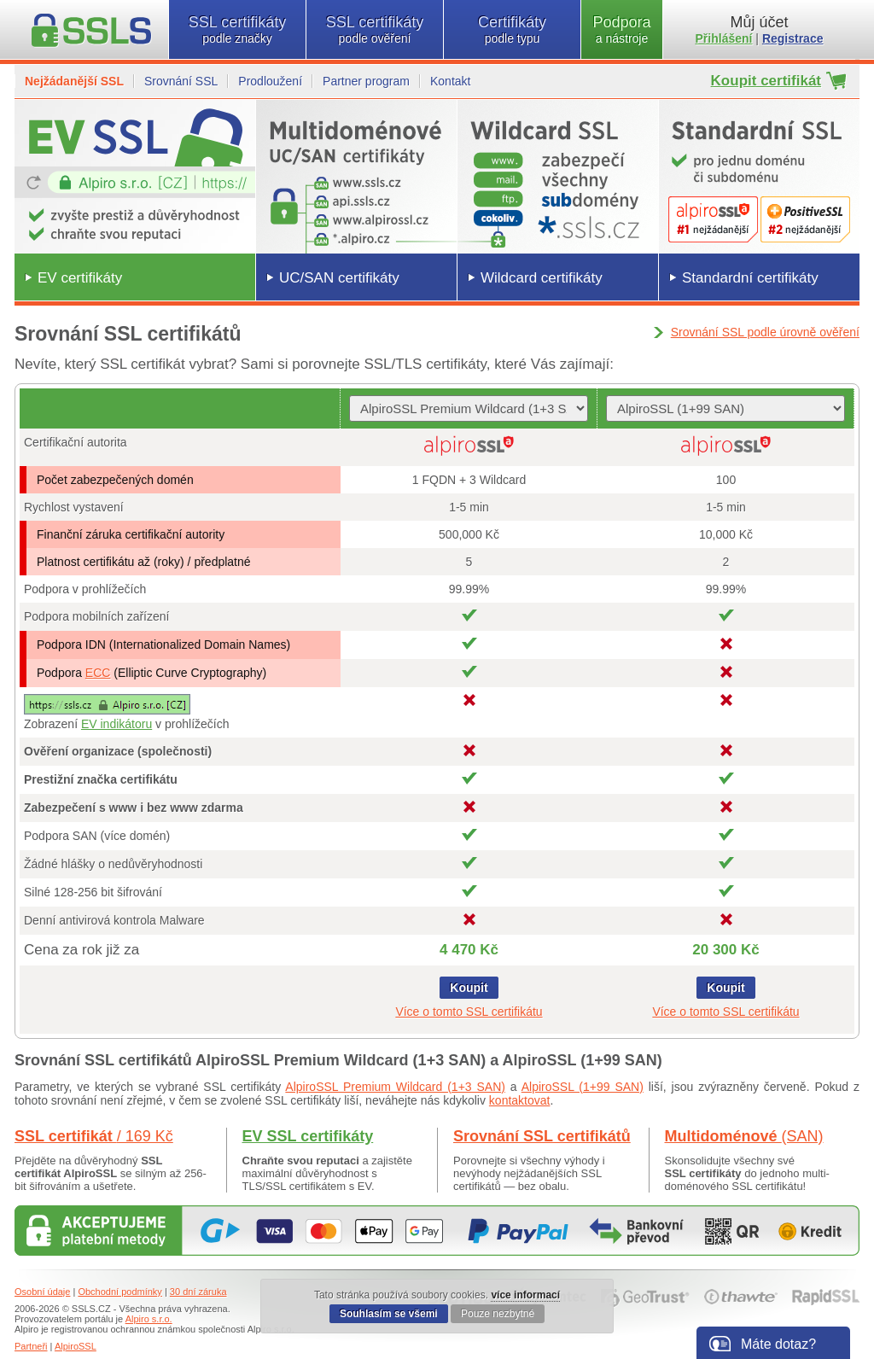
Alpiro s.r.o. (148, 1319)
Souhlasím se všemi (389, 1314)
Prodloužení (270, 81)
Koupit (468, 987)
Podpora (621, 29)
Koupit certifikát (766, 81)
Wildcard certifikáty (542, 278)
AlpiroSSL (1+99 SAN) (582, 1087)
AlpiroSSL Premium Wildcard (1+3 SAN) (395, 1087)
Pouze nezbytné (497, 1314)
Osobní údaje (42, 1291)
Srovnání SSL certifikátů (542, 1136)
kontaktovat (520, 1100)
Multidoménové (744, 1136)
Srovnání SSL (181, 81)
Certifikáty (512, 29)
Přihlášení (724, 38)
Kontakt (450, 81)
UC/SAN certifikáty (339, 278)
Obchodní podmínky (119, 1291)
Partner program (366, 81)
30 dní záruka (198, 1291)
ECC (98, 673)
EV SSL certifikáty (308, 1136)
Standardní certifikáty (750, 278)
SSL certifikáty (237, 29)
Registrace (793, 38)
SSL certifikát (94, 1136)
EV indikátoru (116, 724)
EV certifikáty (80, 278)
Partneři (31, 1346)
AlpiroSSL (75, 1346)
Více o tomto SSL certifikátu (468, 1011)
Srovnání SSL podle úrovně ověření (765, 332)
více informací (525, 1295)
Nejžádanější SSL (74, 81)
